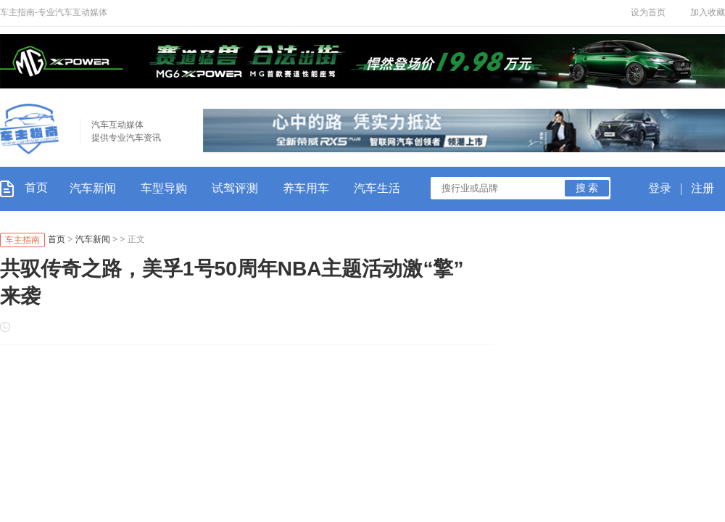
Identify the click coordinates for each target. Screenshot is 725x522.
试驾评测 (235, 188)
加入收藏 (707, 12)
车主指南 (22, 240)
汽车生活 (377, 188)
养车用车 (306, 188)
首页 (24, 187)
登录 (659, 188)
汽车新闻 (93, 188)
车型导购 (164, 188)
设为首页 (648, 12)
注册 (702, 188)
